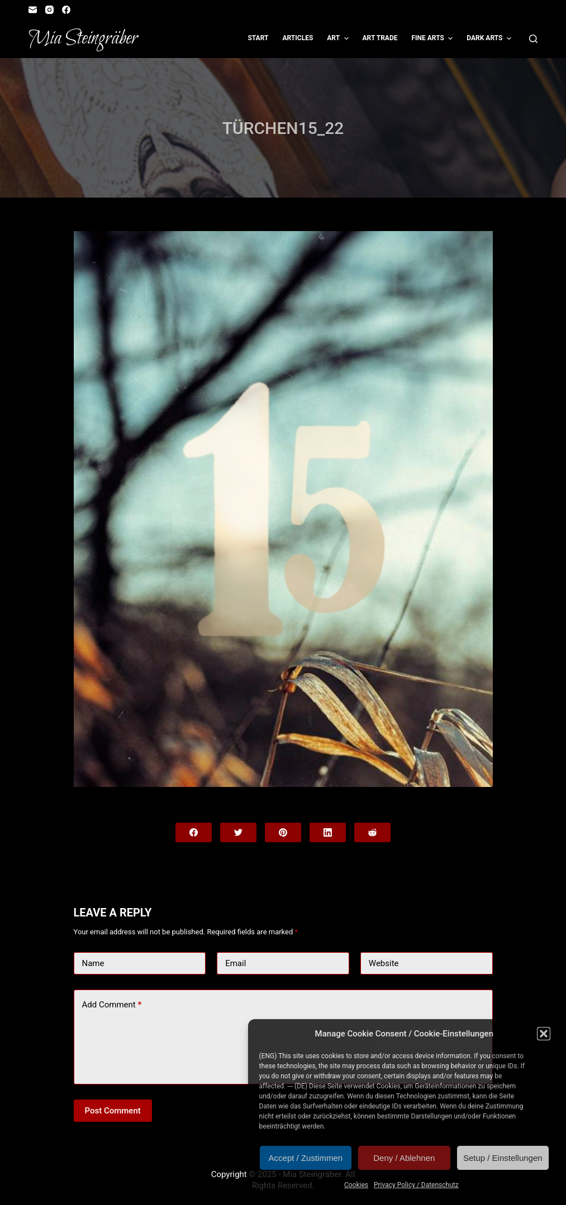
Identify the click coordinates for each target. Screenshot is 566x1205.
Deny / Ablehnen (404, 1158)
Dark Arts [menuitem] (490, 38)
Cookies (356, 1185)
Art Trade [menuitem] (380, 38)
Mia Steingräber (82, 38)
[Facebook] (66, 10)
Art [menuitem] (339, 38)
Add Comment (112, 1004)
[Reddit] (372, 832)
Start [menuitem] (258, 38)
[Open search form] (533, 39)
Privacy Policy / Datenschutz (416, 1185)
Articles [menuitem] (297, 38)
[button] (543, 1033)
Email (235, 963)
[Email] (32, 10)
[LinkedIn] (328, 832)
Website (384, 963)
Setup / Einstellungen (503, 1158)
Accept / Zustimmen (306, 1158)
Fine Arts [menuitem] (433, 38)
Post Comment (113, 1111)
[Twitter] (238, 832)
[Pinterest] (283, 832)
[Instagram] (49, 10)
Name (93, 963)
